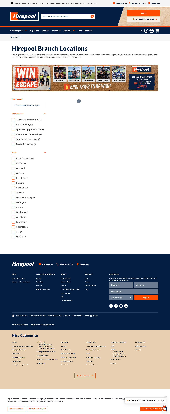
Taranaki (20, 192)
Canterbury (21, 222)
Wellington (21, 202)
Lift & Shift (64, 342)
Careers (63, 286)
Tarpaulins (89, 361)
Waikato (20, 173)
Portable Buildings (67, 361)
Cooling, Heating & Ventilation (21, 365)
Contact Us (120, 3)
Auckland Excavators (45, 344)
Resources (39, 286)
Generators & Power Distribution (47, 359)
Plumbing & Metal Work (68, 357)
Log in (143, 13)
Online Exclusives (85, 30)
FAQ (62, 297)
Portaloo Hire (76, 3)
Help (86, 289)
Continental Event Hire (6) (28, 139)
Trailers (112, 350)
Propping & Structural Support (95, 346)
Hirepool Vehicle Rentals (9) (29, 134)
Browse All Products (18, 278)
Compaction (16, 354)
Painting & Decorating (68, 354)
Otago (19, 231)
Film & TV (65, 3)
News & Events (65, 293)
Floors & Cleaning (42, 355)
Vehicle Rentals (20, 3)
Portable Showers (67, 365)
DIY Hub (45, 30)
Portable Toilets (91, 342)
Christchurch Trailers (119, 356)
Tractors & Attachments (118, 342)
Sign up (87, 282)
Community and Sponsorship (70, 289)
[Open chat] (164, 408)
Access (14, 342)
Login (86, 278)
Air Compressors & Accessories (22, 346)
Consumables (16, 361)
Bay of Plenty (22, 178)
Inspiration (34, 30)
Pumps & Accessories (93, 350)
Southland (21, 236)
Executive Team (66, 282)
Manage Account (90, 286)
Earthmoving (41, 342)
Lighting (63, 346)
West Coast (21, 217)
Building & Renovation (19, 350)
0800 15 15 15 (137, 3)
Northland (21, 163)
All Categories (85, 375)
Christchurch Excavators (46, 348)
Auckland (20, 168)
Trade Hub (56, 30)
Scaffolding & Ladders (93, 357)
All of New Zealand (25, 158)
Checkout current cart (37, 409)
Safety (88, 354)
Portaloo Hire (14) (24, 124)
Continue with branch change (153, 409)
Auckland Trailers (118, 352)
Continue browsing (16, 409)
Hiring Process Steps (43, 289)
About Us (67, 30)
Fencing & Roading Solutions (46, 352)
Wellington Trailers (119, 354)
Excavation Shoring (53, 3)
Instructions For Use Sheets (21, 282)
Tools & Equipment (92, 365)
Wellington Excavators (46, 346)
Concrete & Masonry (18, 357)
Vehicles (138, 350)
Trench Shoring (140, 342)
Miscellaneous (65, 350)
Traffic (112, 346)
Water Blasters (115, 359)
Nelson (19, 207)
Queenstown (22, 226)
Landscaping (41, 363)
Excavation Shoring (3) (26, 144)
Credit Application (89, 3)
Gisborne (20, 182)
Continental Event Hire (36, 3)
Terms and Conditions (20, 325)
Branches (154, 3)
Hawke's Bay (22, 187)
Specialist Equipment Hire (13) (30, 129)
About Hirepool (65, 278)
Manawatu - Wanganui (26, 197)
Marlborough (22, 212)
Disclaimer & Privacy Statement (42, 325)
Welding (113, 363)
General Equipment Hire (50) (29, 119)
